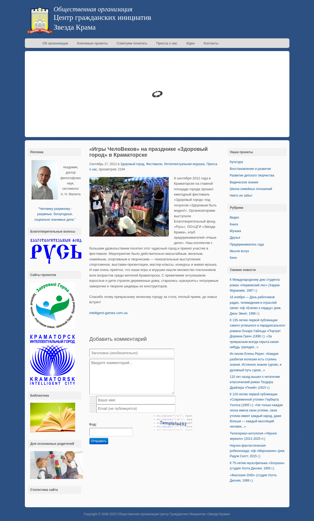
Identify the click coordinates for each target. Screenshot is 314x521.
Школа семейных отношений (251, 189)
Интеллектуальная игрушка (184, 164)
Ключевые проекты (92, 43)
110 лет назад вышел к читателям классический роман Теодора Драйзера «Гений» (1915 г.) (255, 382)
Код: (93, 424)
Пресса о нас (166, 43)
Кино (233, 258)
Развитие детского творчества (252, 175)
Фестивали (154, 164)
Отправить (99, 441)
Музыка (235, 231)
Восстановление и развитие (250, 169)
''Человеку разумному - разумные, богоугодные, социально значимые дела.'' (55, 214)
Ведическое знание (244, 182)
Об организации (55, 43)
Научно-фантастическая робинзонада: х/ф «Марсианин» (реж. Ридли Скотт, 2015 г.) (257, 451)
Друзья (235, 237)
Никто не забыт (241, 195)
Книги (234, 224)
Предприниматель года (247, 244)
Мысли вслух (239, 251)
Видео (234, 217)
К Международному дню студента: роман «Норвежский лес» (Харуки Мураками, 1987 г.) (255, 285)
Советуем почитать (132, 43)
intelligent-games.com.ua (108, 313)
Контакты (211, 43)
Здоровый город (132, 164)
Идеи (190, 43)
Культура (236, 162)
